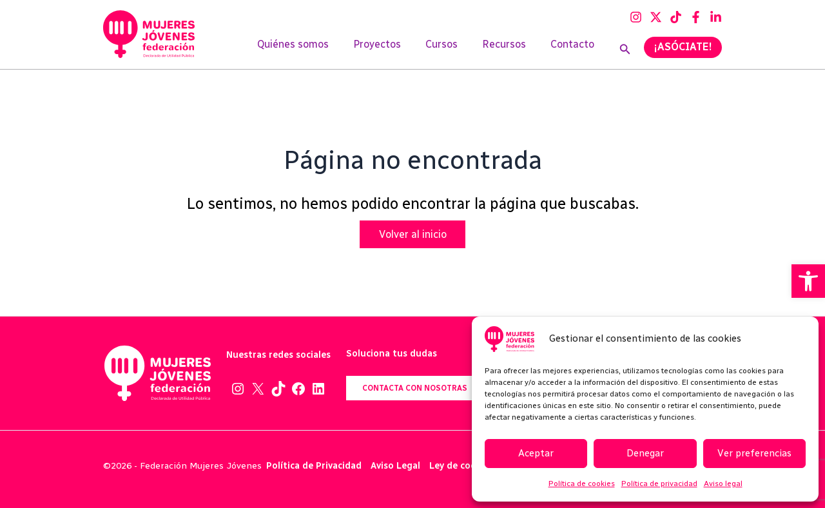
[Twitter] (656, 17)
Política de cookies (581, 483)
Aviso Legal (395, 465)
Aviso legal (723, 483)
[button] (808, 281)
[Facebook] (696, 17)
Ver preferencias (754, 453)
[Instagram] (636, 17)
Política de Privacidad (314, 465)
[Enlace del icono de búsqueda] (625, 49)
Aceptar (536, 453)
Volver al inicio (413, 234)
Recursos (510, 49)
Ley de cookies (461, 465)
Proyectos (390, 49)
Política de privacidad (659, 483)
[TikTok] (676, 17)
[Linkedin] (716, 17)
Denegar (645, 453)
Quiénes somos (310, 49)
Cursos (451, 49)
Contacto (574, 49)
